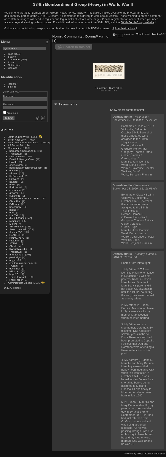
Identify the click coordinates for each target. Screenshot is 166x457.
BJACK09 (15, 234)
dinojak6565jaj (18, 218)
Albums (7, 130)
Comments (14, 59)
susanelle (15, 195)
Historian (14, 240)
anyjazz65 (15, 260)
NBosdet (14, 271)
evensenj (15, 170)
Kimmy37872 (17, 237)
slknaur (14, 173)
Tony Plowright (18, 276)
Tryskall (14, 265)
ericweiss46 (16, 164)
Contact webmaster (155, 453)
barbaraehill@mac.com (23, 150)
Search (12, 56)
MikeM (13, 223)
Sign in (12, 86)
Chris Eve (15, 201)
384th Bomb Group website (137, 22)
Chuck (13, 246)
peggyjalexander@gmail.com (26, 167)
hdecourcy (15, 206)
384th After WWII (17, 139)
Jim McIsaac (17, 226)
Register (13, 83)
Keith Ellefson (17, 156)
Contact (12, 67)
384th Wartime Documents (23, 142)
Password (8, 104)
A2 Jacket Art (15, 145)
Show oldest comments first (127, 109)
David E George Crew (22, 159)
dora (12, 212)
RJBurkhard (16, 176)
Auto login (10, 112)
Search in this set (76, 47)
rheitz (13, 209)
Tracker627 (16, 153)
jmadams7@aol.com (21, 262)
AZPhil (13, 243)
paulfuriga (15, 257)
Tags (10, 53)
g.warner (14, 192)
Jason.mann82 (18, 229)
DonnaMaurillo (18, 248)
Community (14, 148)
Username (9, 96)
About (11, 62)
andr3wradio (17, 254)
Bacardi (14, 181)
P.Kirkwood (16, 187)
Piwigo (140, 453)
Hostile (13, 162)
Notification (14, 65)
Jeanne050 (16, 232)
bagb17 (14, 274)
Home (57, 36)
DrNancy (14, 204)
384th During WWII (18, 136)
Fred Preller (16, 279)
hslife (12, 184)
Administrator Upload (20, 282)
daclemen (15, 268)
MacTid (14, 215)
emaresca (15, 190)
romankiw (15, 220)
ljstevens (14, 178)
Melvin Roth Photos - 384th (25, 198)
